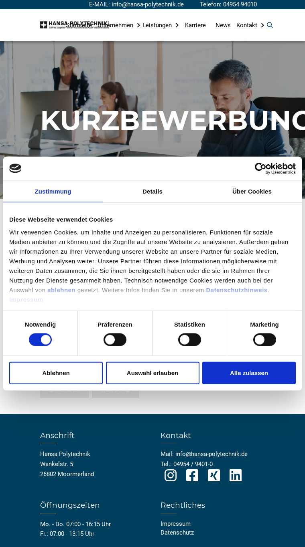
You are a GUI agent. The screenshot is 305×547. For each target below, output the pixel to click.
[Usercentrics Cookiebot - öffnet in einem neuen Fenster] (261, 168)
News (223, 25)
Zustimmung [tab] (53, 191)
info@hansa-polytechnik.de (211, 454)
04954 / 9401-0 (193, 464)
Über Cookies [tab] (252, 191)
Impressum (26, 299)
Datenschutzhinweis (236, 289)
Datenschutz (177, 532)
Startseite (79, 25)
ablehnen (61, 289)
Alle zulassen (249, 372)
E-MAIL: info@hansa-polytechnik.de (136, 4)
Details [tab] (152, 191)
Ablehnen (55, 372)
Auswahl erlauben (152, 372)
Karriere (195, 25)
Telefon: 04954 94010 (228, 4)
